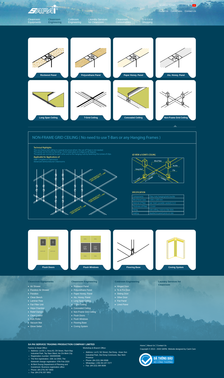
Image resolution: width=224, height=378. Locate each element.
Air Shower (35, 286)
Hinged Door (123, 286)
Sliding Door (122, 294)
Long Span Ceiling (48, 117)
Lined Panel (122, 304)
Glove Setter (36, 326)
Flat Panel (122, 301)
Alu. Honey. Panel (176, 75)
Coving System (176, 267)
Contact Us (190, 11)
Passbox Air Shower (39, 290)
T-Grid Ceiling (91, 117)
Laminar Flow (36, 301)
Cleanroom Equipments (34, 21)
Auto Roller (35, 319)
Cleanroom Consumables (123, 21)
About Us (163, 11)
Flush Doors (48, 267)
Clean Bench (36, 297)
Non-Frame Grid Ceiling (176, 117)
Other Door (122, 297)
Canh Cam (191, 349)
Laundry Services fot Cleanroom (97, 21)
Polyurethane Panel (91, 75)
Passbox (34, 294)
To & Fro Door (123, 290)
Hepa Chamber (37, 308)
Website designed (175, 349)
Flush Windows (91, 267)
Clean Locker (36, 315)
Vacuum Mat (36, 323)
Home (142, 345)
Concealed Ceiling (133, 117)
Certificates (176, 11)
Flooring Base (134, 267)
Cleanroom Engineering (54, 21)
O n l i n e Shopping (147, 21)
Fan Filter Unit (36, 304)
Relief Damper (37, 312)
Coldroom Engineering (74, 21)
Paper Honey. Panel (133, 75)
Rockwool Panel (48, 75)
